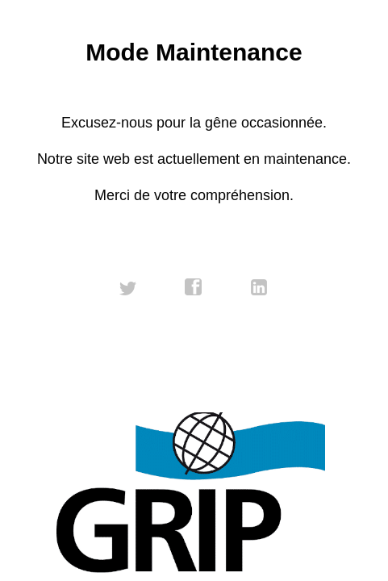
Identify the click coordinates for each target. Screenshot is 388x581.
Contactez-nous (193, 390)
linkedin (260, 287)
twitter (128, 287)
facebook (193, 287)
